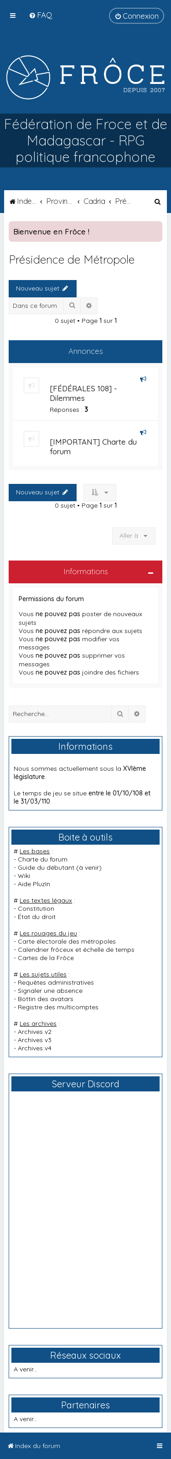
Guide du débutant (46, 867)
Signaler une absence (50, 991)
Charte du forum (42, 859)
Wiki (24, 876)
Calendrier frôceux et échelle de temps (76, 949)
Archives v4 (35, 1048)
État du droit (37, 917)
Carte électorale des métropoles (67, 941)
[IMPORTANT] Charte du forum (93, 446)
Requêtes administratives (56, 982)
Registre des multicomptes (58, 1007)
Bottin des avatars (45, 999)
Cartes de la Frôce (46, 958)
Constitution (36, 908)
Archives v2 (35, 1032)
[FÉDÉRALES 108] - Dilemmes (83, 393)
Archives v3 (35, 1040)
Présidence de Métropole (72, 259)
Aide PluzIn (34, 884)
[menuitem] (40, 15)
